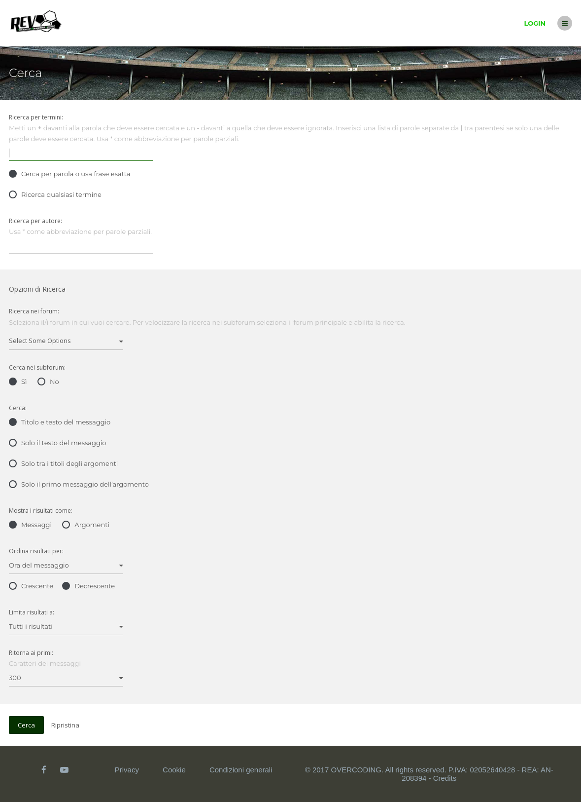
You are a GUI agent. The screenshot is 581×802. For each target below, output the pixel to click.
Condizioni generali (241, 769)
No (48, 381)
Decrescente (88, 586)
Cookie (174, 769)
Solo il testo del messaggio (57, 443)
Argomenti (85, 525)
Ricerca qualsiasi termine (55, 194)
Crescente (31, 586)
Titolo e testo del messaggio (59, 422)
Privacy (127, 769)
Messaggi (30, 525)
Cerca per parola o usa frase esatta (69, 174)
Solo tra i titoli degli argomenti (63, 463)
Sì (18, 381)
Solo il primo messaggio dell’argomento (79, 484)
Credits (445, 778)
